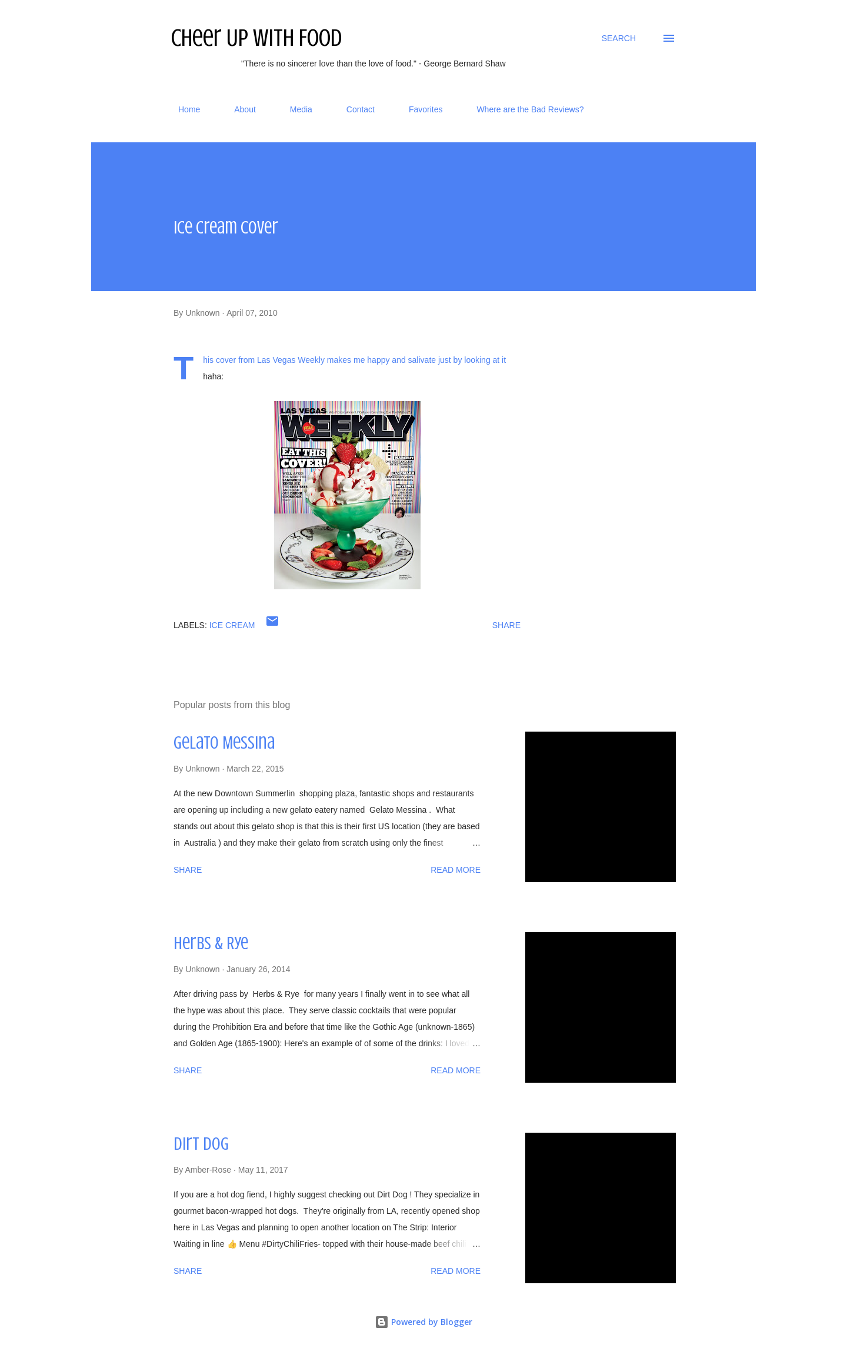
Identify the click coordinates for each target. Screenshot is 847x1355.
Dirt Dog (201, 1144)
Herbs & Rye (211, 943)
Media (294, 109)
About (238, 109)
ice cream (232, 625)
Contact (353, 109)
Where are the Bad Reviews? (522, 109)
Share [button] (506, 625)
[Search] (619, 38)
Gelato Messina (224, 743)
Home (182, 109)
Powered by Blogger (423, 1321)
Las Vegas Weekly (291, 360)
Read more (456, 870)
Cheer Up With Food (256, 38)
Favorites (419, 109)
